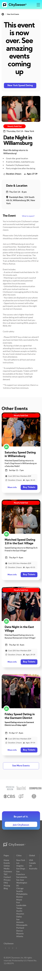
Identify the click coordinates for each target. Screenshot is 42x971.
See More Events (21, 766)
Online (7, 865)
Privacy (7, 880)
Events (7, 863)
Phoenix (20, 933)
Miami (19, 899)
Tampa (19, 908)
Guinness (8, 871)
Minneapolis (21, 925)
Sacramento (21, 877)
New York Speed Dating (20, 85)
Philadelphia (21, 894)
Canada (32, 863)
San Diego (20, 868)
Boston (19, 897)
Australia (33, 868)
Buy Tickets (29, 487)
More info (12, 487)
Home (6, 860)
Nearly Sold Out (14, 126)
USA (31, 860)
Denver (19, 930)
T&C (6, 874)
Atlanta (19, 936)
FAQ (6, 882)
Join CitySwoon (21, 825)
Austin (19, 911)
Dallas (19, 916)
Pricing (7, 885)
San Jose (20, 880)
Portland (20, 928)
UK (30, 865)
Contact (7, 877)
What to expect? (28, 216)
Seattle (19, 891)
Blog (6, 888)
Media (6, 868)
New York (20, 860)
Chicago (19, 888)
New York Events (13, 14)
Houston (20, 913)
